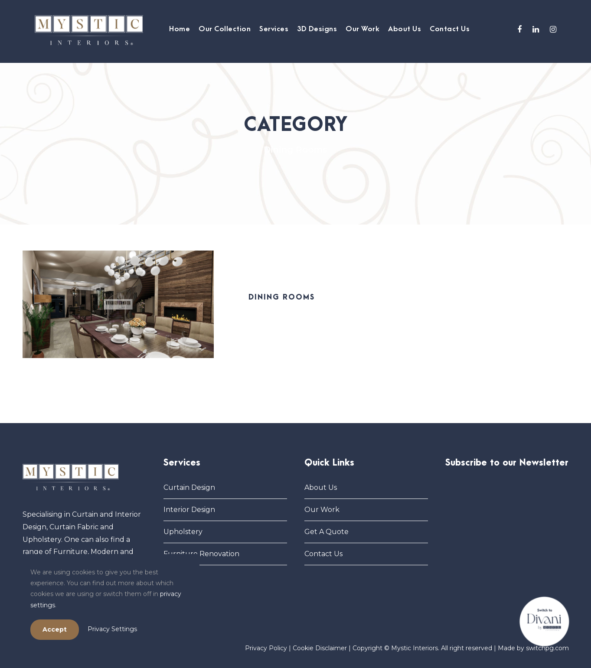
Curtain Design (189, 487)
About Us (404, 29)
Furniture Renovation (201, 554)
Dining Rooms (281, 297)
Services (273, 29)
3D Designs (317, 29)
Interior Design (189, 509)
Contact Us (450, 29)
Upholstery (182, 532)
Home (179, 29)
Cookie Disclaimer (320, 648)
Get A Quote (326, 532)
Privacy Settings (112, 629)
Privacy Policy (266, 648)
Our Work (362, 29)
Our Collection (225, 29)
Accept (54, 629)
